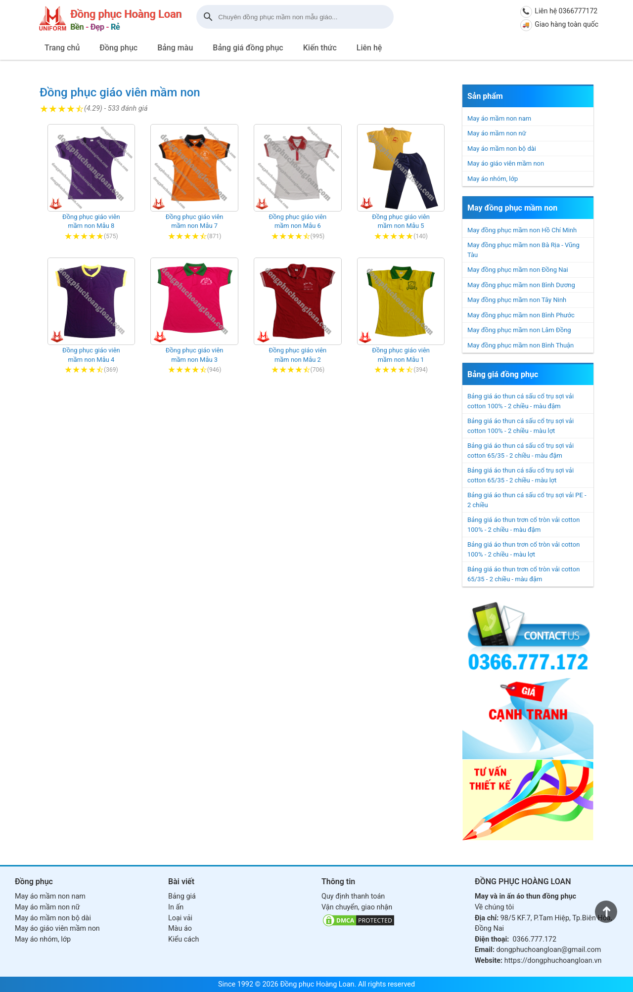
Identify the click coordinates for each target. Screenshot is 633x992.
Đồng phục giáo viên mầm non (120, 92)
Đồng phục (118, 47)
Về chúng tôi (494, 907)
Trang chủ (62, 47)
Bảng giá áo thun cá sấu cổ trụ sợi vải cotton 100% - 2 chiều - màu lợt (520, 425)
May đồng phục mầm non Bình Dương (521, 285)
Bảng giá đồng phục (248, 47)
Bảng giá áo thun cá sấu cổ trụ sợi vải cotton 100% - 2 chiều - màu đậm (520, 401)
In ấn (175, 907)
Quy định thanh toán (353, 896)
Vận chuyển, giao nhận (356, 907)
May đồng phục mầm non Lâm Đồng (519, 330)
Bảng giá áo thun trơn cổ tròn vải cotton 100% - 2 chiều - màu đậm (523, 524)
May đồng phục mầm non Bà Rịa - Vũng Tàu (523, 250)
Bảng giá (182, 896)
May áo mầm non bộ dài (501, 148)
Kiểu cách (183, 939)
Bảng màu (175, 47)
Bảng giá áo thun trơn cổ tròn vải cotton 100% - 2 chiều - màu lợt (523, 549)
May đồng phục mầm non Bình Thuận (520, 345)
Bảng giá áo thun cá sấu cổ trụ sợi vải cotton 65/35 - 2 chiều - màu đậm (520, 450)
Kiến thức (320, 47)
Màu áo (180, 928)
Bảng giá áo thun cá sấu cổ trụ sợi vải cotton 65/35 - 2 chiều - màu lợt (520, 475)
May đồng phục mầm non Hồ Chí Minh (522, 230)
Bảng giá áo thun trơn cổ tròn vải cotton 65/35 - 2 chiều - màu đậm (523, 574)
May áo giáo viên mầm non (505, 163)
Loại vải (180, 918)
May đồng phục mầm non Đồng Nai (517, 269)
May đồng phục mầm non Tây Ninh (516, 299)
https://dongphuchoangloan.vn (553, 960)
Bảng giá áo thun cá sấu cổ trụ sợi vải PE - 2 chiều (527, 500)
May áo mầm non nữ (496, 133)
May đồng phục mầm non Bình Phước (521, 315)
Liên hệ (369, 47)
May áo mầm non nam (499, 118)
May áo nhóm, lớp (492, 178)
